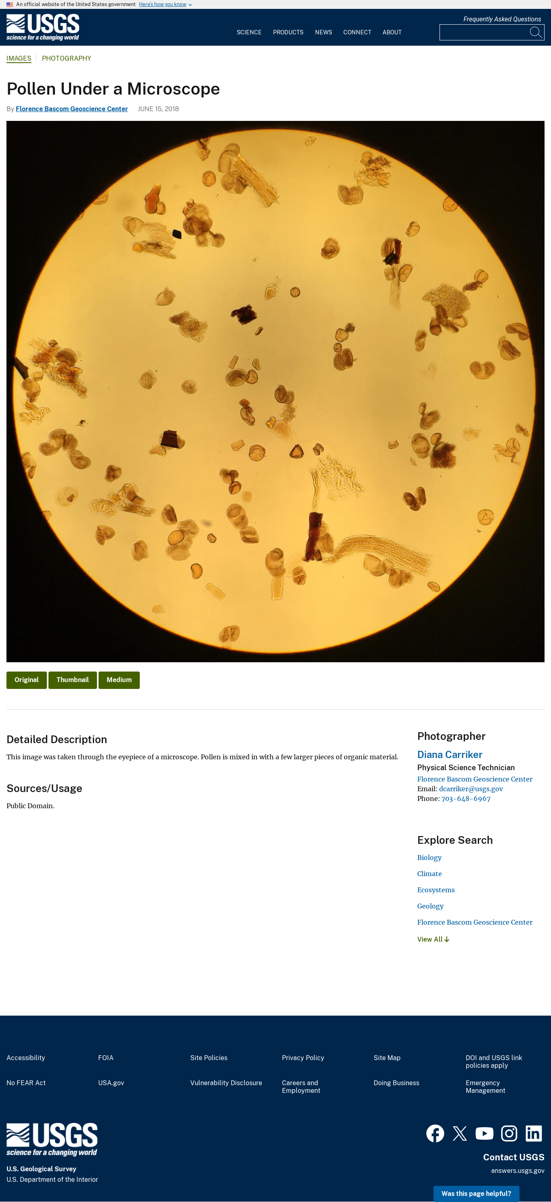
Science (249, 32)
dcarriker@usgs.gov (471, 789)
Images (19, 58)
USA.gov (111, 1083)
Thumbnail (73, 680)
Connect (357, 32)
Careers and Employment (301, 1086)
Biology (429, 857)
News (323, 32)
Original (27, 680)
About (392, 32)
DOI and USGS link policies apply (494, 1061)
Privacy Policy (303, 1058)
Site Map (387, 1058)
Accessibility (25, 1058)
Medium (119, 680)
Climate (429, 874)
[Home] (42, 39)
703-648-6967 (466, 798)
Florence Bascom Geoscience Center (72, 109)
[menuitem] (249, 27)
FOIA (106, 1058)
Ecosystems (436, 890)
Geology (430, 906)
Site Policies (208, 1058)
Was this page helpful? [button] (476, 1194)
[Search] (536, 32)
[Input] (492, 32)
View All (433, 939)
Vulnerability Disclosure (226, 1083)
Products (288, 32)
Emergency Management (485, 1086)
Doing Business (396, 1083)
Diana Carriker (450, 754)
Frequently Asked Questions (502, 19)
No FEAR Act (26, 1083)
